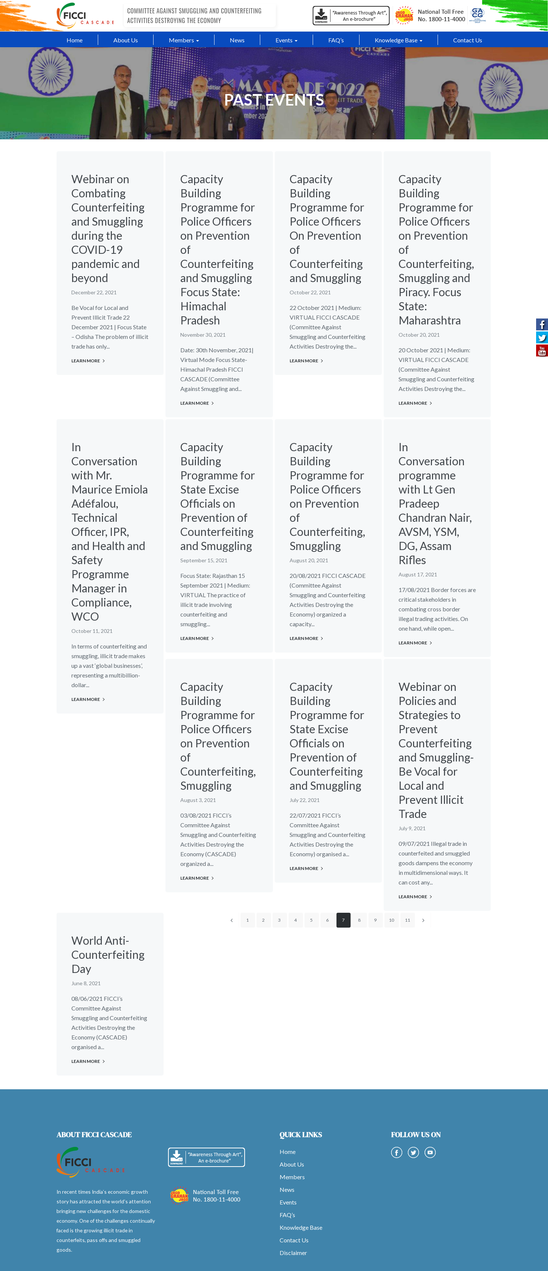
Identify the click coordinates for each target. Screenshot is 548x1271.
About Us (292, 1164)
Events (288, 1202)
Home (288, 1151)
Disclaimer (293, 1252)
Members (292, 1176)
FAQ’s (287, 1214)
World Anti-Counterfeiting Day (108, 954)
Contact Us (294, 1239)
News (287, 1189)
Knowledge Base (301, 1227)
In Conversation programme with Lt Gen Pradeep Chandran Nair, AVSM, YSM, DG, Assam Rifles (435, 503)
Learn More (85, 360)
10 (391, 920)
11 (407, 920)
